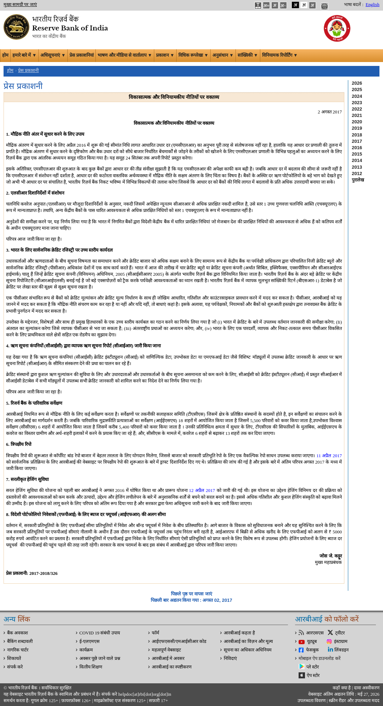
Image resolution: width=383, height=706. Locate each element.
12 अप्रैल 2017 (202, 490)
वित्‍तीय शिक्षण (90, 667)
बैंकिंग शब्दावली (20, 641)
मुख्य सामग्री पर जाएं (20, 4)
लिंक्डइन (341, 650)
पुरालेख (358, 180)
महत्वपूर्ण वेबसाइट (166, 650)
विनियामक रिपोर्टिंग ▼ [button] (280, 55)
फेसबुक (312, 650)
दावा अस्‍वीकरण (366, 687)
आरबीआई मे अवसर (168, 658)
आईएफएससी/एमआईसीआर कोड (179, 641)
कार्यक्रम (86, 650)
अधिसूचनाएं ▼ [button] (53, 55)
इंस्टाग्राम (341, 641)
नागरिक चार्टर (17, 650)
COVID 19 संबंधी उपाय (99, 633)
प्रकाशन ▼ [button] (165, 55)
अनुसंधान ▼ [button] (223, 55)
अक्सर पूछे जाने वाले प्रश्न (99, 658)
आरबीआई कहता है (239, 633)
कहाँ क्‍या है (342, 687)
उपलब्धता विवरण (312, 700)
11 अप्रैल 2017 (329, 455)
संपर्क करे (15, 667)
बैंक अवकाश (17, 633)
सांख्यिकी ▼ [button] (248, 55)
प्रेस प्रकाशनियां (82, 55)
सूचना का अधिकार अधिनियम (248, 650)
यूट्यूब (312, 641)
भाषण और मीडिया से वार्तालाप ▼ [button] (125, 55)
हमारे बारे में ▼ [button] (24, 55)
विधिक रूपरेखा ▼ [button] (193, 55)
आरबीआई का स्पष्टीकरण (172, 667)
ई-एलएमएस (89, 641)
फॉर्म (155, 633)
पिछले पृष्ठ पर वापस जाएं (191, 593)
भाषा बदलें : (353, 4)
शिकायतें (14, 658)
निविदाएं (230, 658)
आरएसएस (315, 633)
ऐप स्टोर (313, 675)
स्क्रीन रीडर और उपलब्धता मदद (353, 700)
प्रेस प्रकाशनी (28, 70)
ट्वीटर (340, 633)
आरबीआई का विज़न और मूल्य (248, 641)
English (372, 4)
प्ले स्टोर (312, 667)
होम (5, 55)
